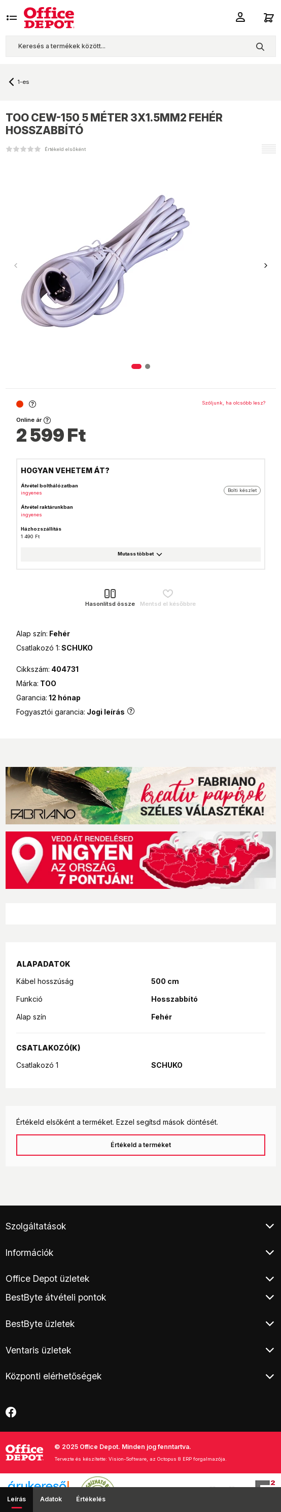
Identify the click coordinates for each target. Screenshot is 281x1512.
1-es (23, 81)
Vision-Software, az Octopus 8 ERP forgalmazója (167, 1459)
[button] (266, 266)
